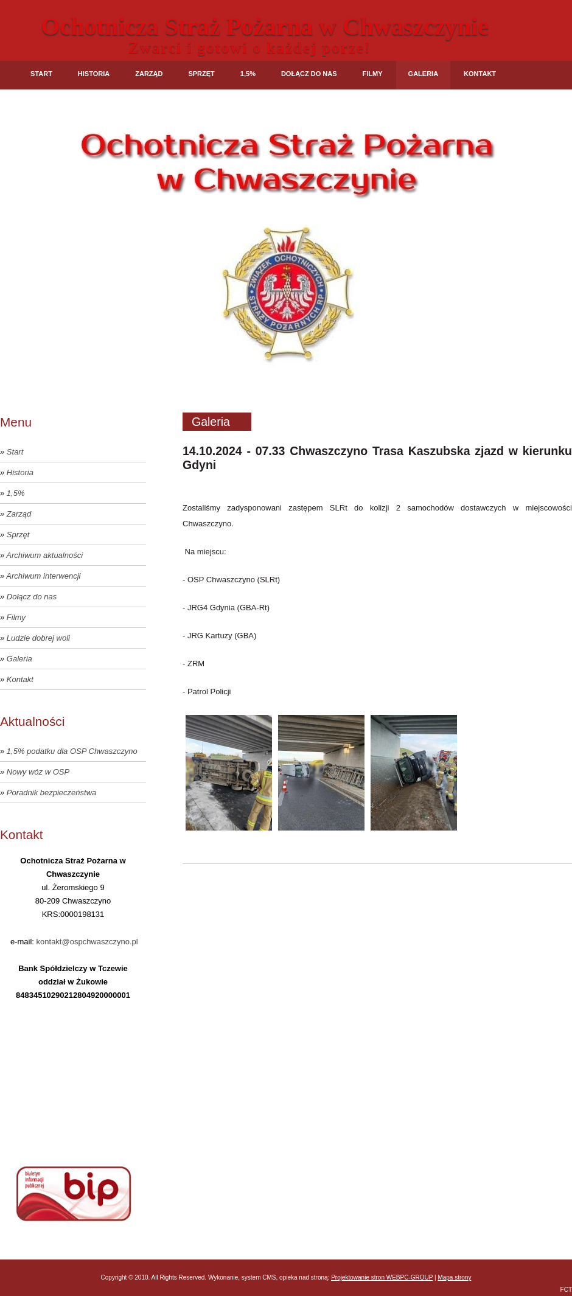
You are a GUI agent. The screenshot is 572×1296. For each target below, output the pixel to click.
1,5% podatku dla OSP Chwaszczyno (72, 751)
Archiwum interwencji (43, 575)
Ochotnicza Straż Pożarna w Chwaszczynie (265, 26)
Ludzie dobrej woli (38, 638)
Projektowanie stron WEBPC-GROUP (382, 1277)
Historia (94, 73)
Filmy (373, 73)
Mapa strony (454, 1277)
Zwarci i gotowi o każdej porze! (249, 48)
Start (41, 73)
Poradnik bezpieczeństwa (51, 792)
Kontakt (480, 73)
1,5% (248, 73)
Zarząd (148, 73)
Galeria (423, 73)
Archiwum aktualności (44, 555)
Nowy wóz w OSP (38, 771)
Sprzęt (201, 73)
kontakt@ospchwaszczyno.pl (87, 941)
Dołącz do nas (309, 73)
